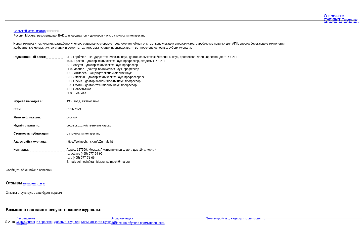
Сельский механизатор (30, 31)
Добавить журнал (341, 20)
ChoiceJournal (25, 222)
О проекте (334, 16)
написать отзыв (34, 183)
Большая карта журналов (99, 222)
